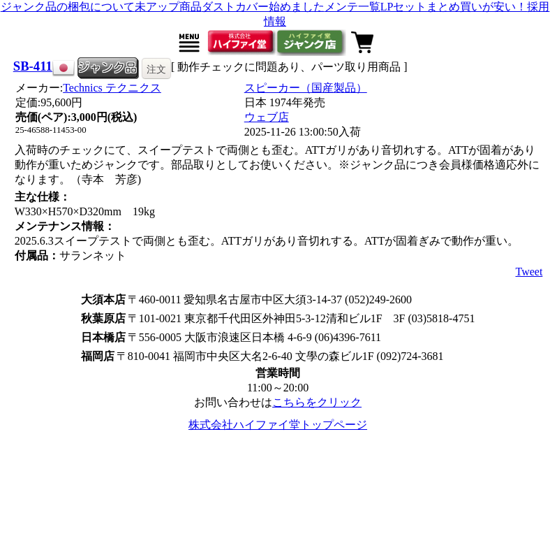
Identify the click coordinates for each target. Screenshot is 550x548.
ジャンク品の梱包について (68, 7)
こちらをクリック (317, 402)
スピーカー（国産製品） (305, 88)
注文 (156, 69)
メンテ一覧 (352, 7)
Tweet (529, 271)
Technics (112, 88)
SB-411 (32, 66)
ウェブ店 (266, 117)
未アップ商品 (168, 7)
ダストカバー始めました (263, 7)
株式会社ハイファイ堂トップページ (277, 425)
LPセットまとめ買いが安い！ (454, 7)
